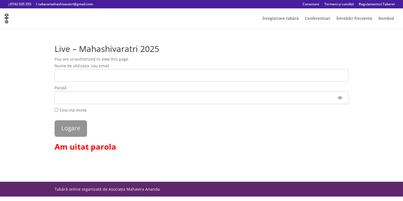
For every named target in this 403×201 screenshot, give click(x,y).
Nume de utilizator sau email (82, 65)
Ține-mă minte (71, 110)
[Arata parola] (340, 97)
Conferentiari (317, 18)
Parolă (60, 87)
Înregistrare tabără (281, 18)
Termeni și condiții (339, 4)
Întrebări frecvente (354, 18)
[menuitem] (386, 22)
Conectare (311, 4)
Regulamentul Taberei (377, 4)
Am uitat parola (85, 146)
